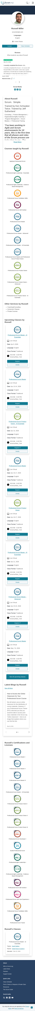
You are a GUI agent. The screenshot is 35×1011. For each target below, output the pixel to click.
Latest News (6, 969)
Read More (17, 142)
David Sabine (15, 946)
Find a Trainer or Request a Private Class (14, 984)
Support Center (7, 974)
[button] (19, 82)
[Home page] (7, 3)
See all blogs (9, 688)
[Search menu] (28, 3)
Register (17, 361)
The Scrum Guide (8, 989)
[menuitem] (28, 3)
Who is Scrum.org (8, 966)
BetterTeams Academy (18, 948)
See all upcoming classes (18, 677)
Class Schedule (25, 46)
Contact (10, 46)
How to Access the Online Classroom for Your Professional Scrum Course (16, 696)
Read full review (7, 78)
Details (17, 365)
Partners (5, 971)
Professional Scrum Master (17, 379)
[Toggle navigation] (32, 2)
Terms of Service (19, 1008)
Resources (6, 987)
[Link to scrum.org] (4, 997)
